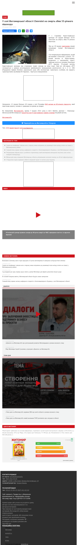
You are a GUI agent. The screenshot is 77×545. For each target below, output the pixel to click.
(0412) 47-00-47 (11, 490)
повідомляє (66, 46)
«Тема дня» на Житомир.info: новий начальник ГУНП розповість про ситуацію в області (32, 418)
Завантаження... (9, 31)
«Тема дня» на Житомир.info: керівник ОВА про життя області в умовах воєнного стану (32, 412)
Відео (6, 188)
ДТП (7, 128)
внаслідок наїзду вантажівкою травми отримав (38, 113)
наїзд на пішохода (26, 128)
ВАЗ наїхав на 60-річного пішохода (58, 104)
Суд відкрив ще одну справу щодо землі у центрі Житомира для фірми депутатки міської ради (31, 272)
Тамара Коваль (21, 483)
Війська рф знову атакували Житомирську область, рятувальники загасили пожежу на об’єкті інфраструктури (39, 157)
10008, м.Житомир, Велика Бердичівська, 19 (23, 481)
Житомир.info (18, 111)
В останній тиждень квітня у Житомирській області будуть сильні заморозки (25, 276)
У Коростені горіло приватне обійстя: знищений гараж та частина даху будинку (30, 160)
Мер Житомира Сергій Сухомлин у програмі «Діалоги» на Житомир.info (28, 349)
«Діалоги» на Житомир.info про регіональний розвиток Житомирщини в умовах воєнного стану (35, 343)
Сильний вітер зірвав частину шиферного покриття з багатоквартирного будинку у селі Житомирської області (40, 150)
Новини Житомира (10, 256)
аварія (12, 128)
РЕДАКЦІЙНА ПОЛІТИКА (11, 526)
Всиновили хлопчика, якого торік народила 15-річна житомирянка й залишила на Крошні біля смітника (33, 261)
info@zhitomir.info (16, 477)
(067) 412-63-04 (23, 490)
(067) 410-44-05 (11, 479)
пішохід (16, 128)
